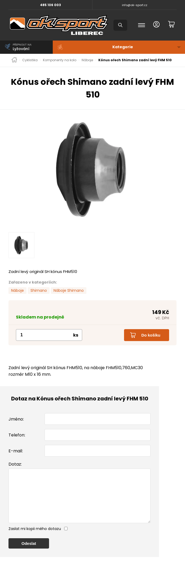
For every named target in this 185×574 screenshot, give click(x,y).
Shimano (38, 290)
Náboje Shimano (69, 290)
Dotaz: (15, 464)
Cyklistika (30, 60)
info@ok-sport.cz (134, 5)
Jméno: (16, 419)
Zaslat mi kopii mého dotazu (34, 539)
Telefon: (16, 435)
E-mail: (15, 451)
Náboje (87, 60)
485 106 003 (50, 5)
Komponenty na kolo (59, 60)
